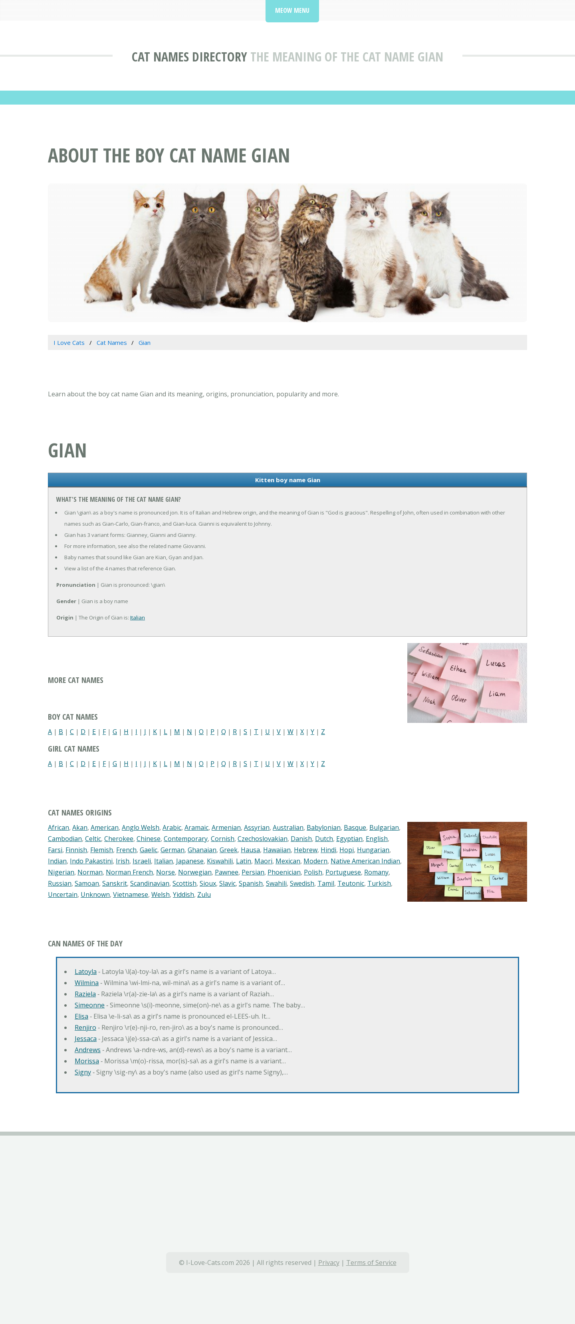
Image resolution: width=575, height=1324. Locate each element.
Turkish (379, 883)
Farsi (55, 849)
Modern (315, 861)
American (105, 827)
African (58, 827)
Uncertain (62, 894)
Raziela (85, 994)
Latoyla (86, 971)
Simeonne (90, 1005)
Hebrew (305, 849)
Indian (57, 861)
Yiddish (183, 894)
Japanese (190, 861)
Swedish (302, 883)
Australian (288, 827)
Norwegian (195, 872)
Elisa (81, 1016)
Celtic (93, 838)
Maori (263, 861)
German (172, 849)
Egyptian (349, 838)
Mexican (288, 861)
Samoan (87, 883)
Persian (253, 872)
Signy (83, 1072)
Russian (59, 883)
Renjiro (85, 1027)
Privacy (328, 1262)
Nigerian (61, 872)
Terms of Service (371, 1262)
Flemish (101, 849)
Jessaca (86, 1038)
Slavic (227, 883)
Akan (79, 827)
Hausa (250, 849)
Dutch (324, 838)
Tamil (325, 883)
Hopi (346, 849)
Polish (313, 872)
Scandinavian (149, 883)
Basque (355, 827)
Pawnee (226, 872)
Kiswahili (220, 861)
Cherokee (118, 838)
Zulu (204, 894)
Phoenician (284, 872)
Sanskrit (114, 883)
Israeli (142, 861)
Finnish (76, 849)
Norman (90, 872)
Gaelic (148, 849)
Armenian (226, 827)
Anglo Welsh (140, 827)
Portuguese (343, 872)
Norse (165, 872)
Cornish (222, 838)
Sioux (208, 883)
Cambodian (65, 838)
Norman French (129, 872)
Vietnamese (130, 894)
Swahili (276, 883)
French (126, 849)
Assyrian (257, 827)
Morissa (87, 1061)
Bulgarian (384, 827)
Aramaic (196, 827)
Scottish (184, 883)
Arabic (172, 827)
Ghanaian (202, 849)
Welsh (160, 894)
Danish (301, 838)
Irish (122, 861)
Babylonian (324, 827)
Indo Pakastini (91, 861)
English (377, 838)
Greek (229, 849)
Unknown (95, 894)
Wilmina (87, 982)
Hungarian (373, 849)
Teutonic (350, 883)
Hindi (328, 849)
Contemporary (186, 838)
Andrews (88, 1049)
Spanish (251, 883)
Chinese (149, 838)
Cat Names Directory (189, 56)
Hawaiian (277, 849)
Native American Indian (365, 861)
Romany (376, 872)
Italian (137, 617)
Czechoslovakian (263, 838)
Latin (243, 861)
